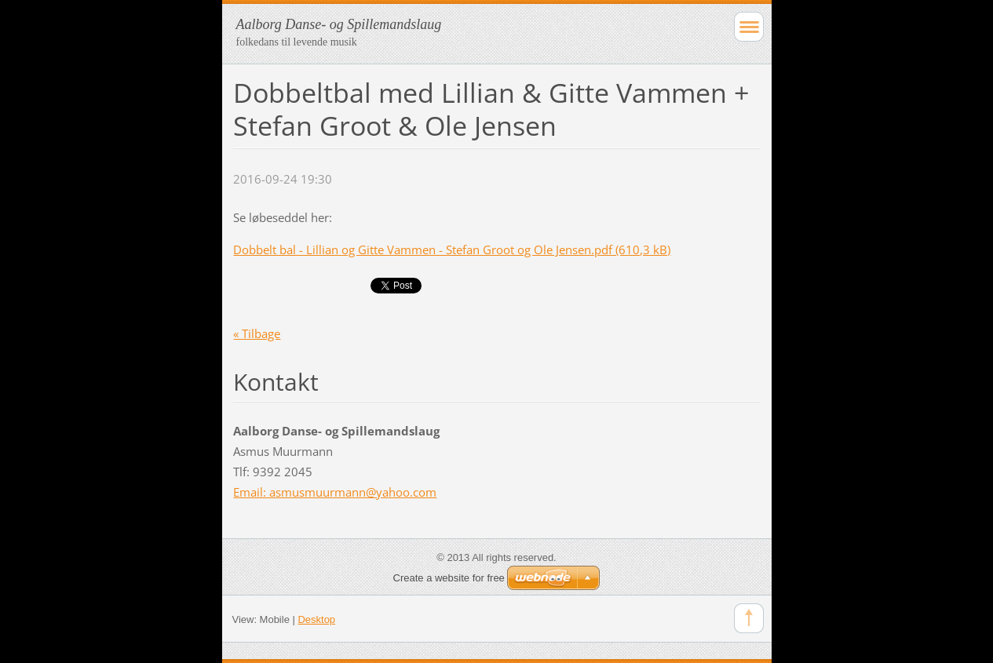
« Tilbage (256, 333)
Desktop (316, 619)
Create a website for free (449, 578)
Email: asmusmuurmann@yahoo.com (334, 492)
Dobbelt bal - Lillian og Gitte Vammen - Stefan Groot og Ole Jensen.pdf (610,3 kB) (451, 249)
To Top (749, 618)
